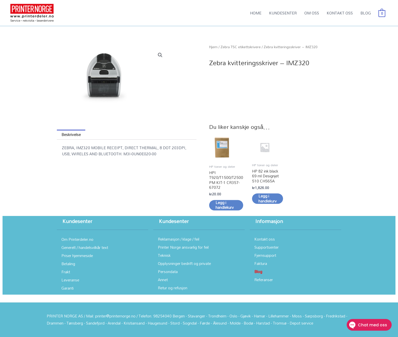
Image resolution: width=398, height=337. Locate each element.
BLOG (365, 13)
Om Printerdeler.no (77, 239)
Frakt (65, 272)
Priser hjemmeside (77, 255)
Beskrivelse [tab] (71, 134)
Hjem (213, 46)
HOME (255, 13)
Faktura (260, 263)
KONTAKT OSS (340, 13)
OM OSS (311, 13)
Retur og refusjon (172, 288)
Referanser (263, 279)
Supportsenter (266, 247)
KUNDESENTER (283, 13)
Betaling (68, 263)
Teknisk (164, 255)
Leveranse (70, 280)
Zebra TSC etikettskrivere (241, 46)
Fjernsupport (265, 255)
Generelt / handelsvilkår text (84, 247)
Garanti (67, 288)
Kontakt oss (264, 239)
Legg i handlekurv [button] (224, 212)
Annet (163, 279)
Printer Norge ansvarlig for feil (183, 247)
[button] (160, 55)
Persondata (168, 271)
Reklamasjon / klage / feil (178, 239)
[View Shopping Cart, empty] (381, 13)
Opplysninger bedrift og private (184, 263)
